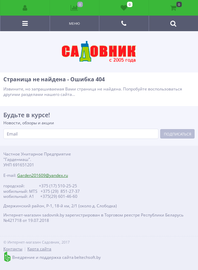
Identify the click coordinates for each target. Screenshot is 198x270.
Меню (74, 23)
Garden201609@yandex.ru (42, 175)
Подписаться (177, 134)
